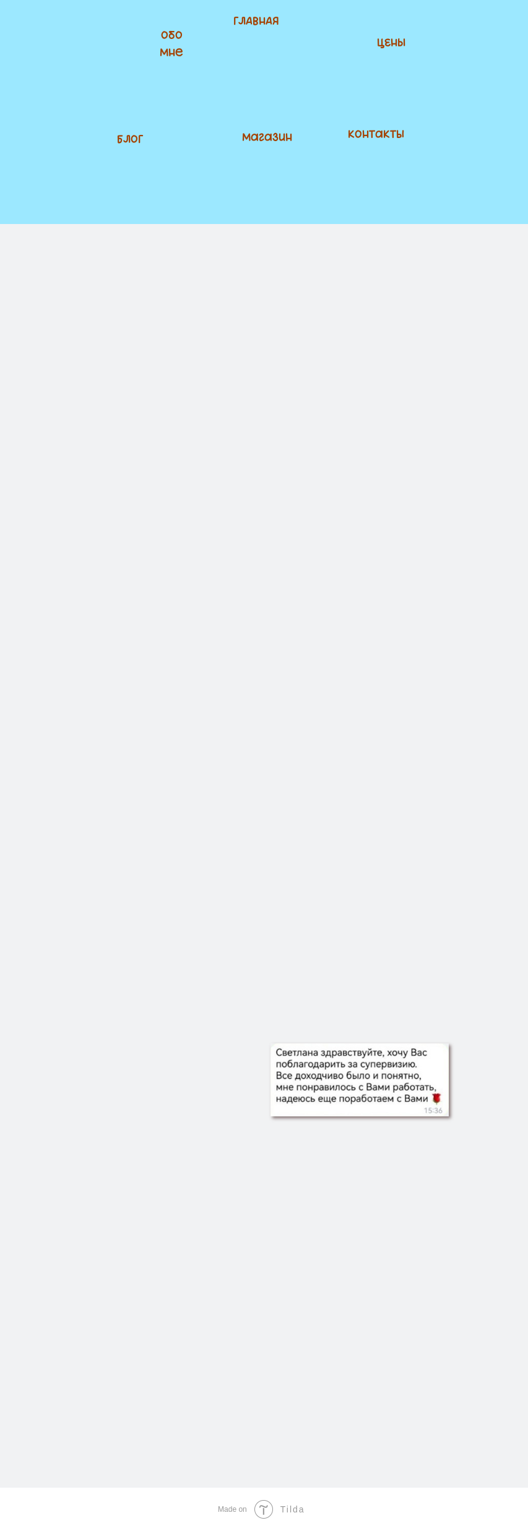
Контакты (376, 134)
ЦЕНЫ (391, 43)
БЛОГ (130, 139)
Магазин (267, 138)
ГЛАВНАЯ (256, 21)
